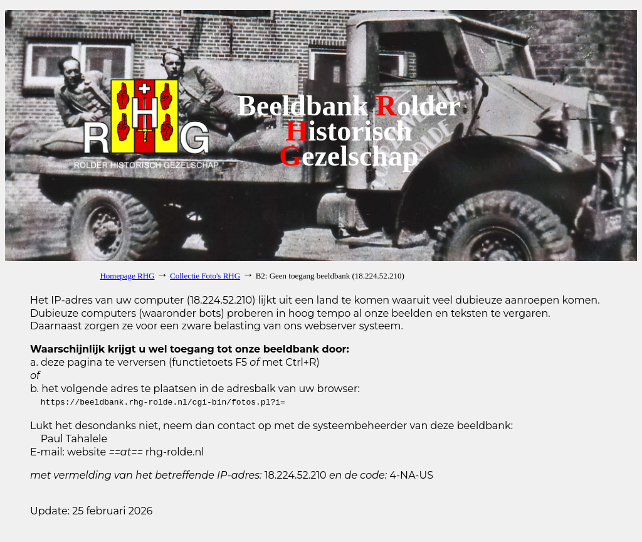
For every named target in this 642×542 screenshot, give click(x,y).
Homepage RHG (127, 275)
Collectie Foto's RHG (205, 275)
